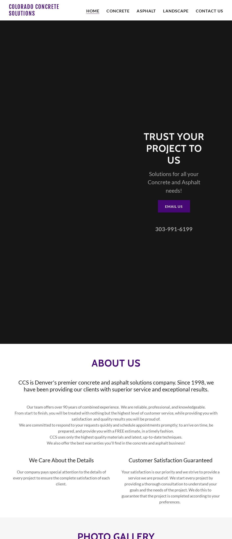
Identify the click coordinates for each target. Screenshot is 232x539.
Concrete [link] (118, 10)
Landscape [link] (176, 10)
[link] (46, 14)
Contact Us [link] (209, 10)
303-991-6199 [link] (174, 229)
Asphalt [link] (146, 10)
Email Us (174, 206)
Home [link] (93, 10)
